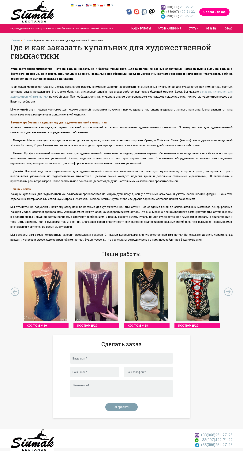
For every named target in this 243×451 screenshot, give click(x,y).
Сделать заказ (214, 12)
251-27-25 (177, 7)
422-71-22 (177, 11)
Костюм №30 (37, 325)
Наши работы (141, 28)
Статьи (193, 28)
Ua (75, 5)
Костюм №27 (188, 325)
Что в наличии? (169, 28)
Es (97, 5)
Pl (104, 5)
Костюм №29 (87, 325)
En (90, 5)
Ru (83, 5)
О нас (229, 28)
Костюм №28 (138, 325)
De (112, 5)
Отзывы (211, 28)
